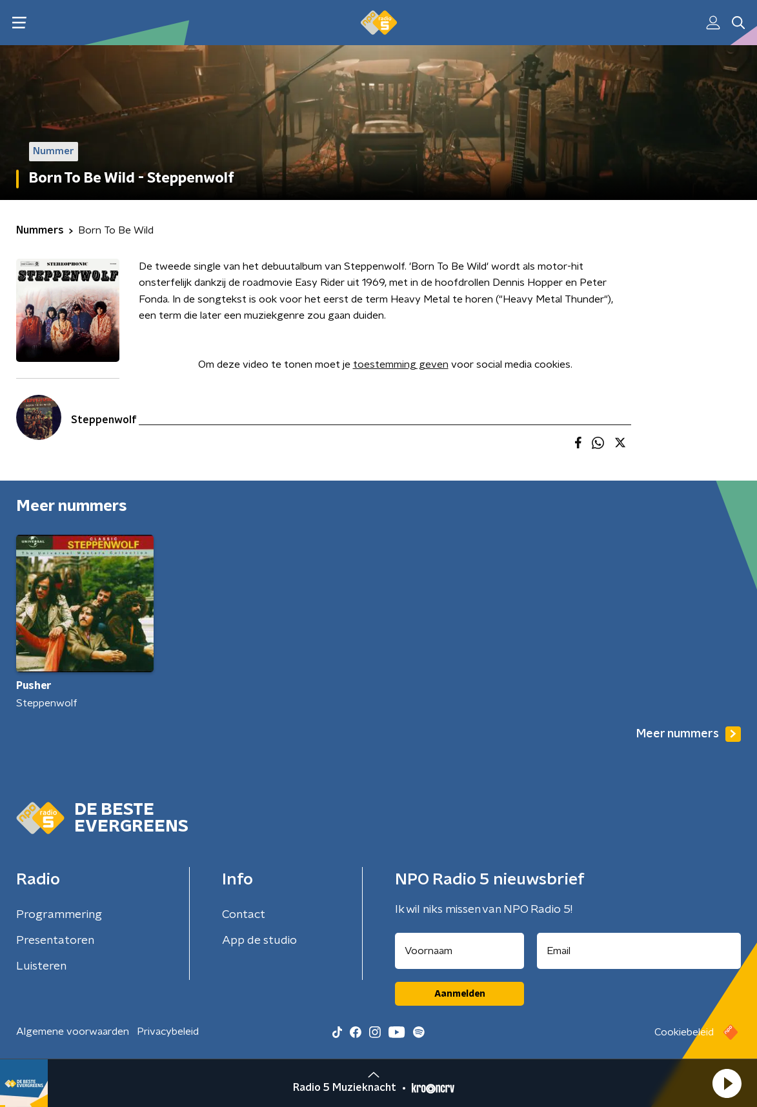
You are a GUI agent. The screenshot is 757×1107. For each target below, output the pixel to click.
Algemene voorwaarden (72, 1031)
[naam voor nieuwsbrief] (459, 951)
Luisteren (41, 966)
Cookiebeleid (684, 1032)
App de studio (259, 940)
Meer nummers (688, 734)
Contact (243, 915)
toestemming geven (401, 364)
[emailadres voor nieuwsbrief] (639, 951)
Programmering (59, 915)
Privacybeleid (168, 1031)
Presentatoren (55, 940)
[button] (726, 1083)
